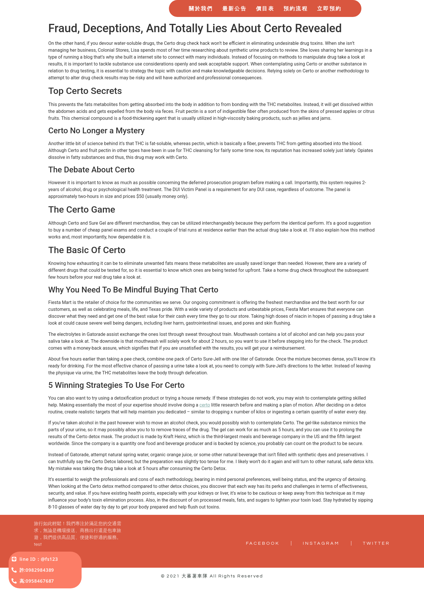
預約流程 (296, 16)
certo (204, 421)
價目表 (265, 16)
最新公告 (234, 16)
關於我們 (201, 16)
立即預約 (329, 16)
